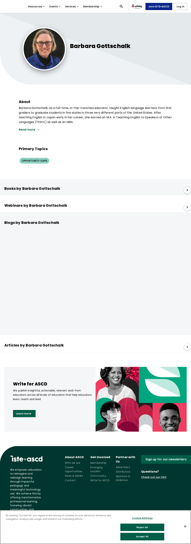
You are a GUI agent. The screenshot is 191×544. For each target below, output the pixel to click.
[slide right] (187, 190)
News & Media (74, 476)
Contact (70, 480)
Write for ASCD (100, 480)
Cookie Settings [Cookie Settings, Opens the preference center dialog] (142, 518)
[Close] (185, 526)
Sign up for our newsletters (165, 459)
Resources (37, 6)
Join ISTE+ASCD (158, 6)
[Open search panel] (121, 6)
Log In (180, 6)
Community (98, 476)
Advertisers (123, 467)
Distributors (123, 471)
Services (72, 6)
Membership (93, 6)
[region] (95, 527)
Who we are (72, 463)
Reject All (142, 527)
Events (55, 6)
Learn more (23, 413)
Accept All (142, 536)
